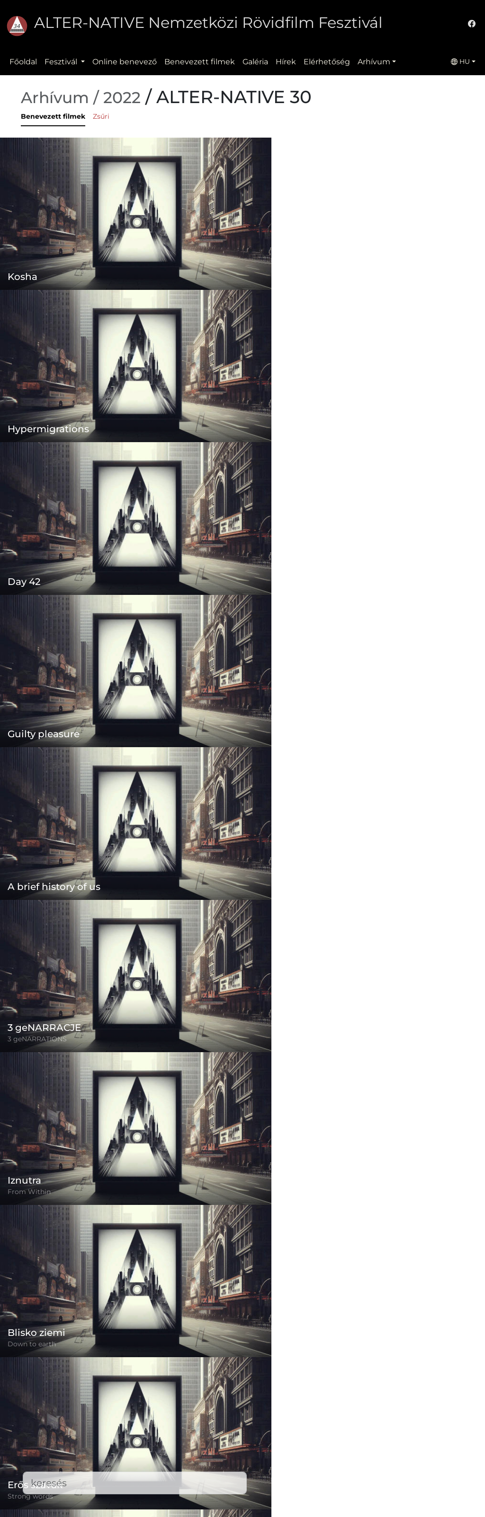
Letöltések (187, 1495)
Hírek (286, 61)
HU (460, 61)
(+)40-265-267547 (366, 1431)
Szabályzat (187, 1420)
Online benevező (124, 61)
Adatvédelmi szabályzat (212, 1439)
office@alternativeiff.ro (376, 1450)
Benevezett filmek (199, 61)
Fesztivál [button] (62, 61)
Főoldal (23, 61)
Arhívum (374, 61)
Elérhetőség (327, 61)
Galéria (255, 61)
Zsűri (101, 116)
